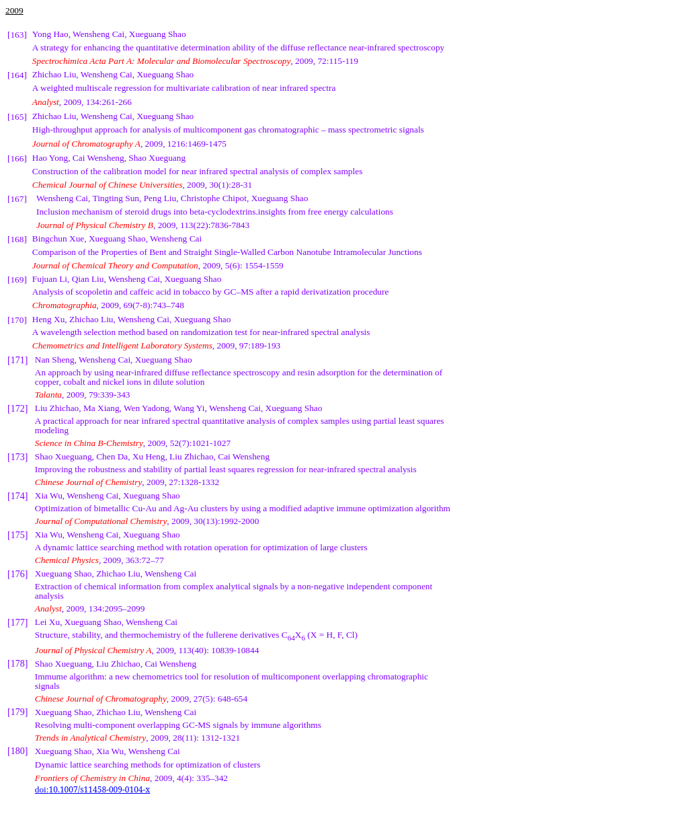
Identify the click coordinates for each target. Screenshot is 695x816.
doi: (92, 789)
